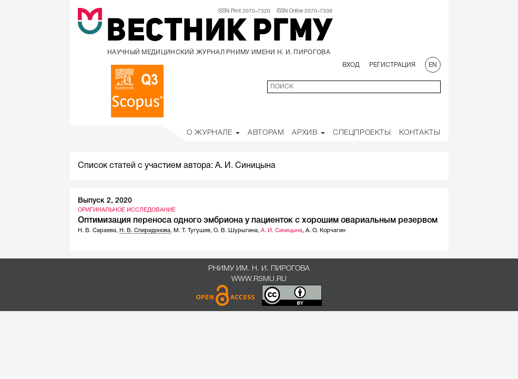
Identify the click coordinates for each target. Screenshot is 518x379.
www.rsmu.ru (259, 279)
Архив (308, 132)
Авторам (266, 132)
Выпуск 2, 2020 (105, 200)
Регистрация (392, 65)
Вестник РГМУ (219, 32)
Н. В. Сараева (97, 230)
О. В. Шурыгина (236, 230)
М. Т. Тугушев (192, 230)
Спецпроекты (362, 132)
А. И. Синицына (281, 230)
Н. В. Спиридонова (144, 230)
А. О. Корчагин (326, 230)
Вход (351, 65)
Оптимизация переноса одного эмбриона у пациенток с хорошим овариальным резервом (258, 220)
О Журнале (213, 132)
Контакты (420, 132)
